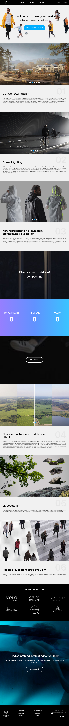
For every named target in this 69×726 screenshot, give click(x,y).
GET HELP (37, 713)
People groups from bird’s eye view (24, 569)
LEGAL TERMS (37, 711)
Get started (34, 669)
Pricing (42, 2)
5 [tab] (39, 82)
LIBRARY (21, 711)
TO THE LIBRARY (34, 360)
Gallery (32, 2)
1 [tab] (30, 82)
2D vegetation (11, 505)
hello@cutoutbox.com (59, 713)
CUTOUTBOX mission (16, 93)
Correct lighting (12, 162)
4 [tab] (36, 82)
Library (22, 2)
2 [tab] (32, 82)
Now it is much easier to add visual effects (24, 436)
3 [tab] (34, 82)
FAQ (37, 715)
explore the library (34, 28)
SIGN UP (65, 2)
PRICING (21, 715)
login (58, 2)
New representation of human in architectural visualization (23, 232)
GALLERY (21, 713)
